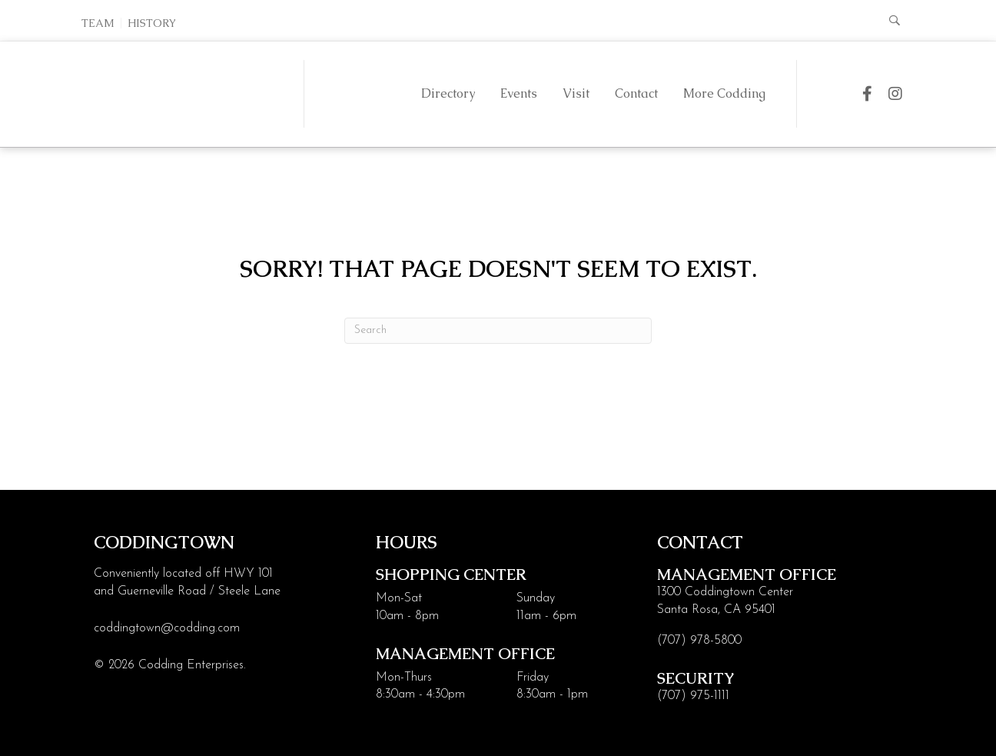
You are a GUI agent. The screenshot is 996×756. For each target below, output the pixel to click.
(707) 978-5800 (699, 640)
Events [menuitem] (518, 93)
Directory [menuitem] (448, 93)
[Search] (498, 331)
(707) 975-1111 (693, 696)
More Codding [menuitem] (724, 93)
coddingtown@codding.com (167, 628)
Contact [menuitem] (636, 93)
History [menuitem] (152, 23)
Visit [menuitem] (576, 93)
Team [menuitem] (98, 23)
